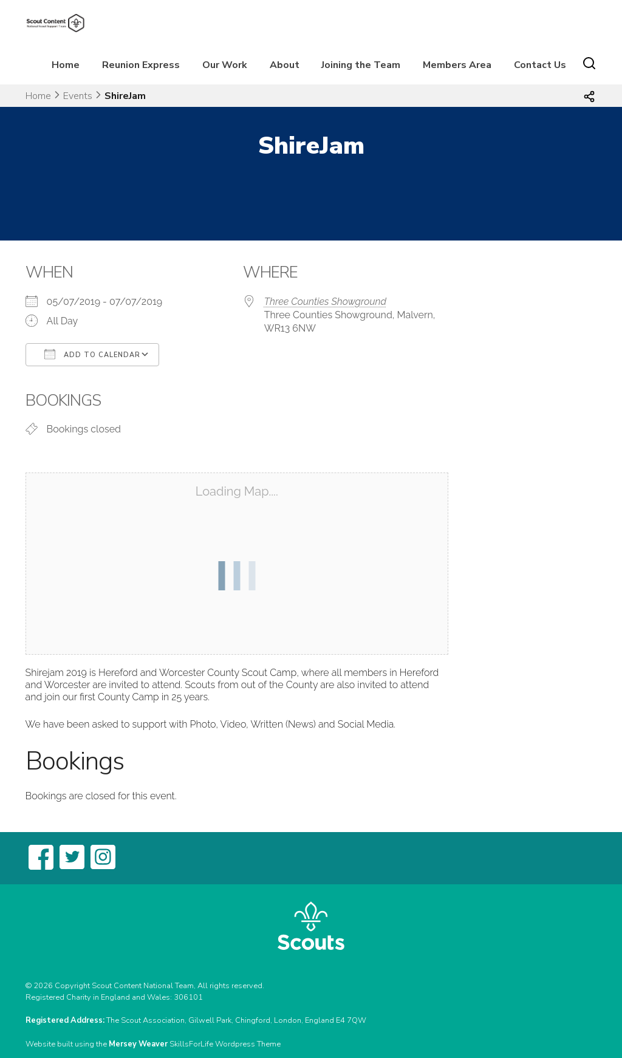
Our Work (224, 65)
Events (77, 96)
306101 (188, 997)
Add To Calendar (92, 354)
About (284, 65)
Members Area (457, 65)
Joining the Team (360, 65)
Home (66, 65)
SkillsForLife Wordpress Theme (225, 1044)
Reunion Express (141, 65)
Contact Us (540, 65)
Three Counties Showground (325, 301)
